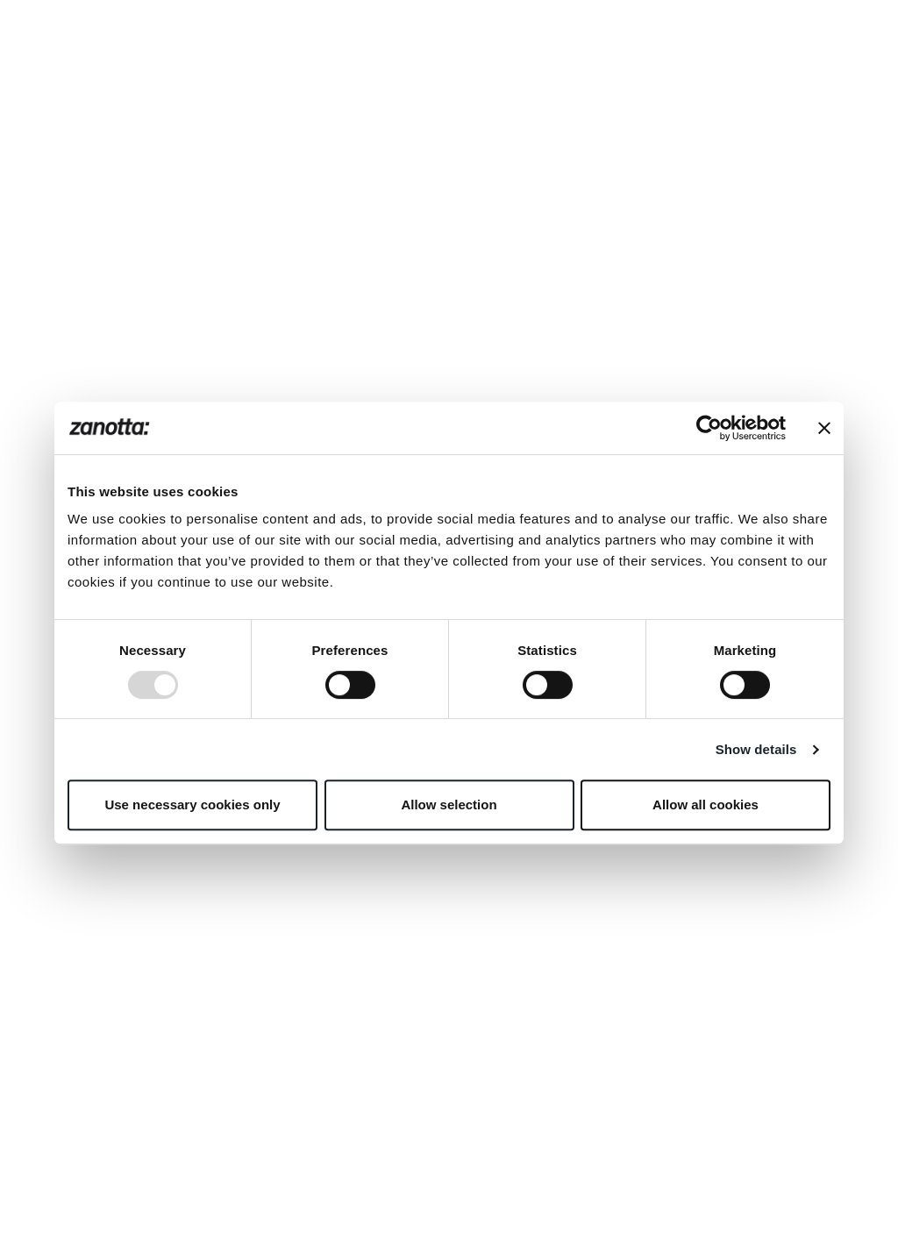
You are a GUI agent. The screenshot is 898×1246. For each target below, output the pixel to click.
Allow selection (448, 804)
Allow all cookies (705, 804)
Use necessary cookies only (192, 804)
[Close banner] (824, 428)
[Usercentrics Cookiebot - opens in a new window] (709, 428)
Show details (756, 749)
